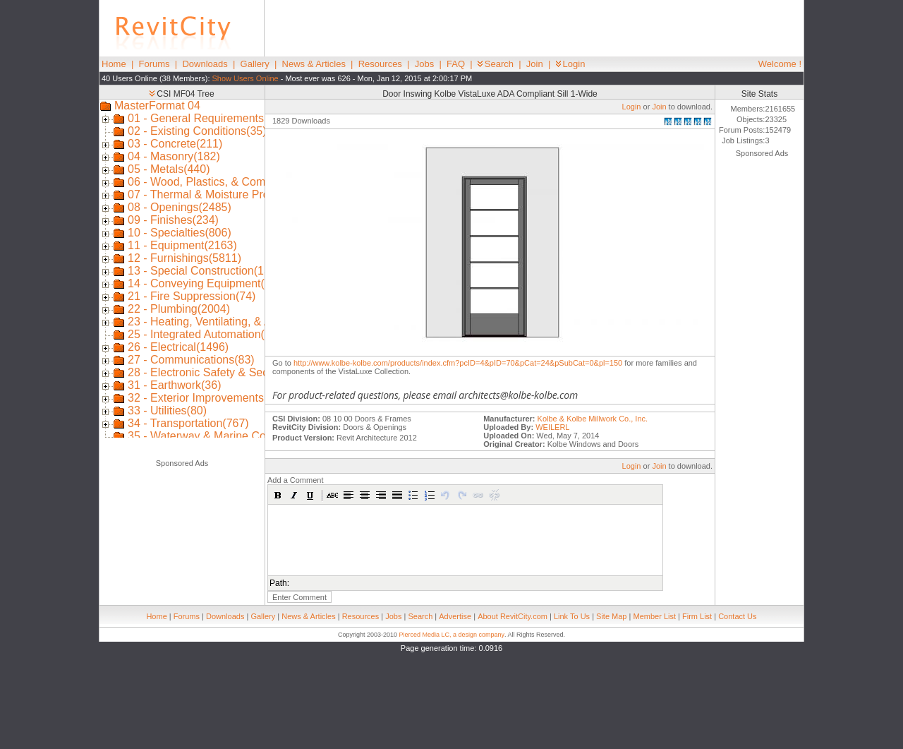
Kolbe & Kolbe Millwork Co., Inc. (593, 418)
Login (571, 64)
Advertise (455, 616)
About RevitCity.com (512, 616)
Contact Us (737, 616)
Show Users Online (245, 78)
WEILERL (552, 427)
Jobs (424, 64)
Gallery (255, 64)
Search (496, 64)
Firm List (697, 616)
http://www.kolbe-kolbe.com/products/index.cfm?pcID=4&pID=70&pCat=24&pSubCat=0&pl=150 (457, 363)
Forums (154, 64)
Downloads (204, 64)
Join (534, 64)
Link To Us (572, 616)
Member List (654, 616)
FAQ (456, 64)
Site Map (611, 616)
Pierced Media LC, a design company (451, 634)
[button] (278, 495)
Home (114, 64)
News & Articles (314, 64)
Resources (380, 64)
